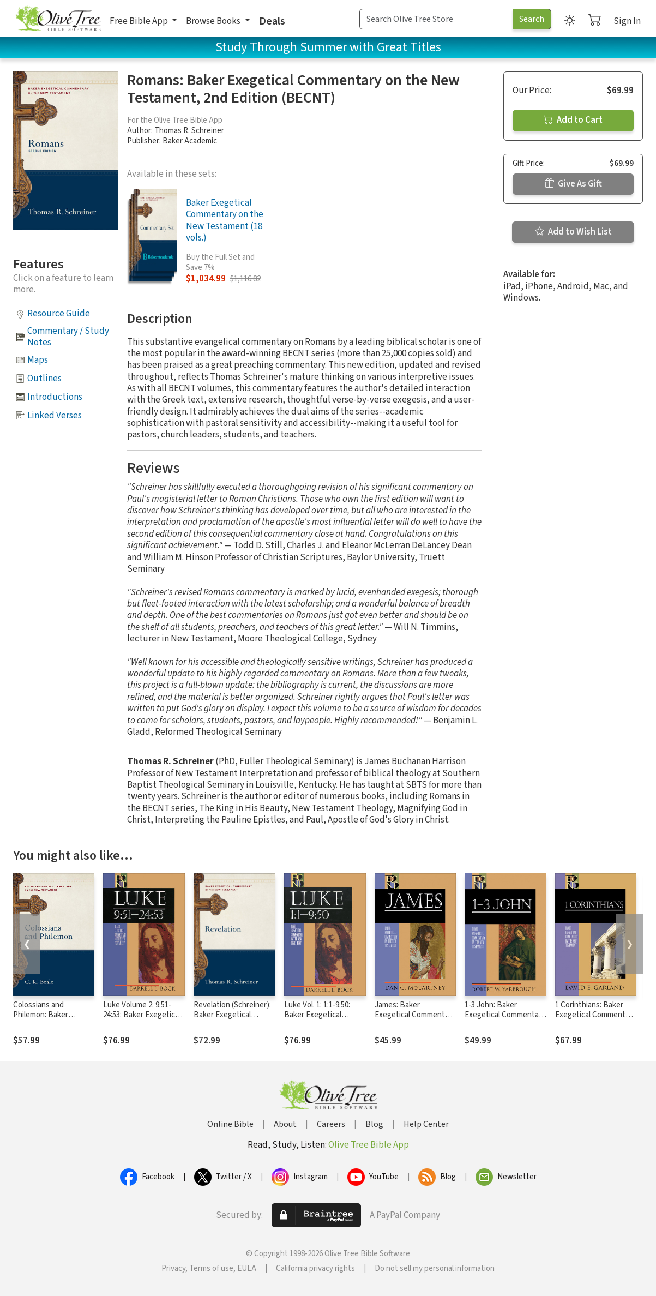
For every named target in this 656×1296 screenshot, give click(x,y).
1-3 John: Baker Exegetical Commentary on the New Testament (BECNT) (505, 1020)
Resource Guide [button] (58, 313)
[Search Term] (436, 19)
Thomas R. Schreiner (189, 130)
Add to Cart (573, 120)
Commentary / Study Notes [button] (68, 337)
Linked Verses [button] (54, 415)
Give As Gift (573, 183)
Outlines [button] (44, 378)
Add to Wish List (573, 231)
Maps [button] (37, 360)
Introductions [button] (54, 397)
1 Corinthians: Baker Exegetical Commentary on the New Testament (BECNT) (595, 1020)
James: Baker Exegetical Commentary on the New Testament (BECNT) (415, 1020)
